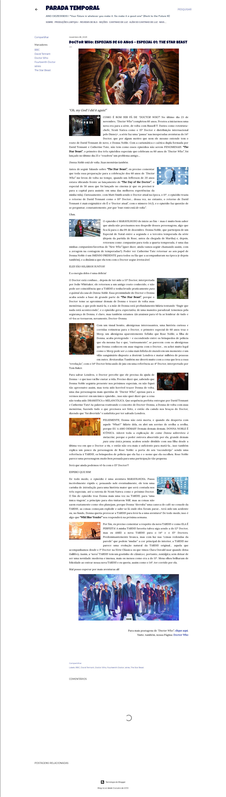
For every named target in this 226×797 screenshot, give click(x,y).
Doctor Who (41, 58)
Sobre (49, 22)
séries (38, 66)
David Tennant (42, 53)
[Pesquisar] (184, 9)
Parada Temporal (73, 9)
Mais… (162, 22)
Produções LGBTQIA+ (66, 22)
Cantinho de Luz (118, 22)
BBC (37, 49)
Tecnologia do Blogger (113, 782)
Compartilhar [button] (42, 37)
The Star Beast (43, 70)
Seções (103, 22)
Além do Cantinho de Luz (143, 22)
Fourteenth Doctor (45, 62)
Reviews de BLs (88, 22)
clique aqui (181, 630)
